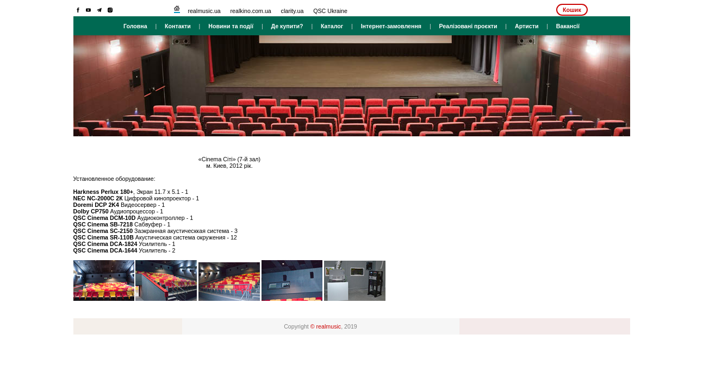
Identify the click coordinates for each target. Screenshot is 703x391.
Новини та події (230, 26)
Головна (135, 26)
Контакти (178, 26)
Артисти (527, 26)
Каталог (332, 26)
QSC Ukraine (330, 11)
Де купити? (287, 26)
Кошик (572, 10)
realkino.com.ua (251, 11)
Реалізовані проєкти (468, 26)
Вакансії (568, 26)
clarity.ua (292, 11)
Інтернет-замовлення (391, 26)
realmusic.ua (204, 11)
